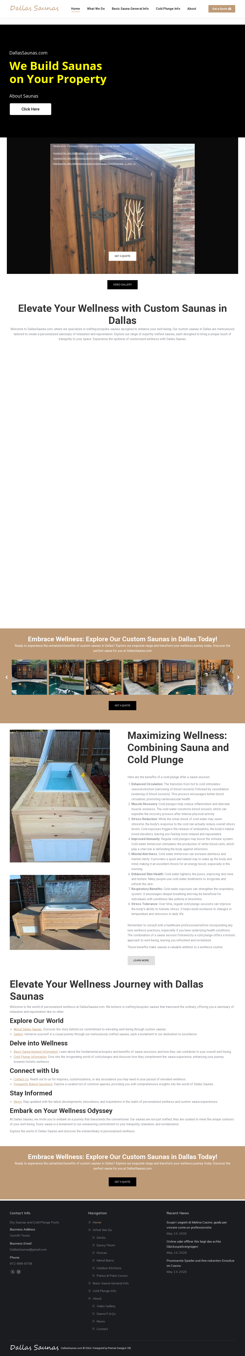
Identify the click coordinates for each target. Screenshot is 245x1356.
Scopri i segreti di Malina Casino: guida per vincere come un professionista (197, 1224)
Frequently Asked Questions (33, 1084)
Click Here (30, 109)
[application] (122, 184)
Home (97, 1222)
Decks (101, 1237)
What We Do (100, 1230)
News (18, 1102)
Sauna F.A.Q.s (106, 1314)
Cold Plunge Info (104, 1291)
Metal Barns (105, 1260)
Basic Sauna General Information (36, 1052)
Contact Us (21, 1079)
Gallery (18, 1034)
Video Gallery (106, 1306)
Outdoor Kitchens (109, 1268)
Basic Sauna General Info (111, 1283)
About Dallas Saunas (28, 1029)
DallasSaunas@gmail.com (27, 3)
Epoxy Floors (106, 1245)
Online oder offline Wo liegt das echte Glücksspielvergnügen (194, 1243)
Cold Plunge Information (30, 1057)
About (95, 1298)
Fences (102, 1253)
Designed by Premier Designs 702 (112, 1348)
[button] (6, 677)
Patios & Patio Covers (112, 1276)
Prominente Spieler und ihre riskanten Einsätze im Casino (200, 1263)
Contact (102, 1329)
